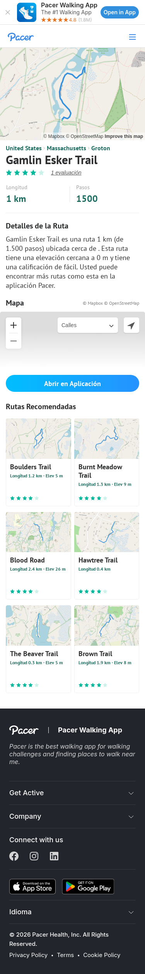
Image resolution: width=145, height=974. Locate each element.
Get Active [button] (26, 793)
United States (24, 148)
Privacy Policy (28, 955)
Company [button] (25, 816)
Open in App (120, 12)
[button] (7, 12)
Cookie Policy (101, 955)
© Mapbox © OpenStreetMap (111, 303)
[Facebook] (14, 856)
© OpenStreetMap (85, 136)
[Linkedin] (54, 856)
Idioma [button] (20, 912)
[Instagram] (34, 856)
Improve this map (124, 136)
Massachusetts (66, 148)
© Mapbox (54, 136)
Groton (100, 148)
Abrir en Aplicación (72, 383)
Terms (65, 955)
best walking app (71, 746)
